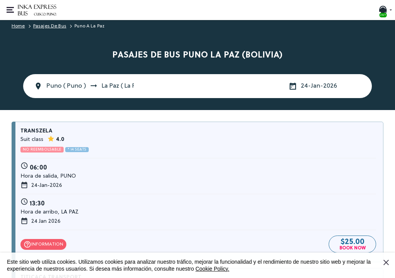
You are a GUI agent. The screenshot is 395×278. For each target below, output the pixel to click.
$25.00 (352, 243)
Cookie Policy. (213, 269)
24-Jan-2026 (319, 86)
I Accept (387, 265)
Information (43, 244)
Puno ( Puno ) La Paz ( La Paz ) (90, 86)
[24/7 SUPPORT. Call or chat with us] (385, 10)
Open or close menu (13, 5)
